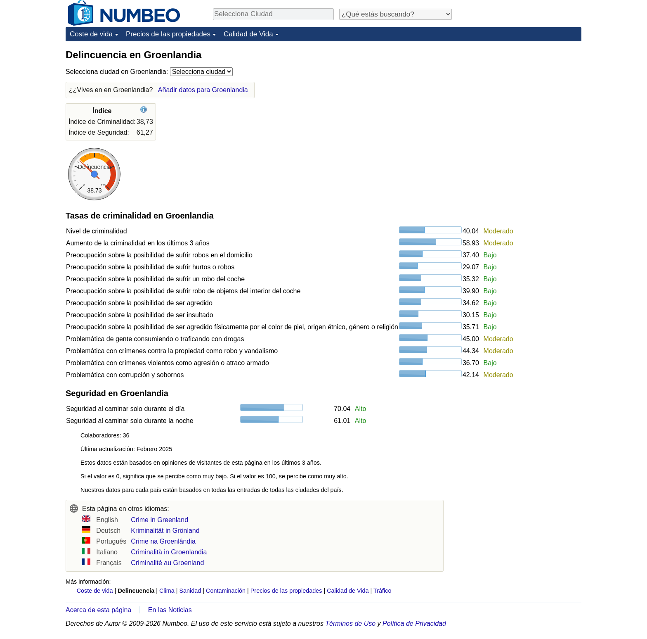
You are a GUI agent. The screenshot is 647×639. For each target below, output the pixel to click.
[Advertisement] (519, 100)
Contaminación (226, 590)
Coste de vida (91, 34)
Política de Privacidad (414, 623)
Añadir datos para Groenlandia (203, 89)
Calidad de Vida (248, 34)
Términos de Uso (350, 623)
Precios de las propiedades (168, 34)
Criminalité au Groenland (167, 562)
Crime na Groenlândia (163, 541)
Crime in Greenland (159, 519)
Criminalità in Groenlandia (169, 552)
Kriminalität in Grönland (165, 530)
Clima (167, 590)
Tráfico (382, 590)
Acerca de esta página (98, 609)
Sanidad (190, 590)
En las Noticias (170, 609)
